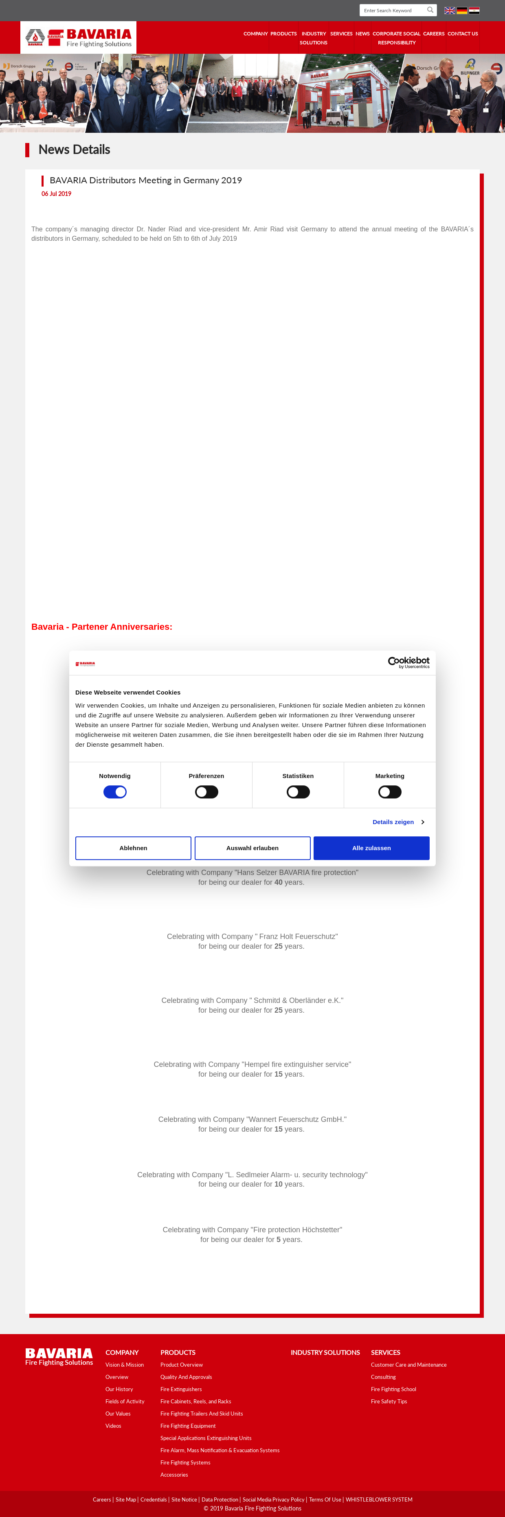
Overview (116, 1377)
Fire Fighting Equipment (188, 1425)
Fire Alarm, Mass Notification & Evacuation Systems (220, 1450)
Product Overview (181, 1364)
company (256, 34)
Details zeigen (393, 821)
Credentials (154, 1499)
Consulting (383, 1377)
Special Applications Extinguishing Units (206, 1438)
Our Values (118, 1413)
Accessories (174, 1474)
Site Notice (184, 1499)
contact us (463, 34)
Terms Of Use (326, 1499)
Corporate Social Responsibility (396, 38)
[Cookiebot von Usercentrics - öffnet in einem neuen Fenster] (394, 663)
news (363, 34)
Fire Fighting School (393, 1389)
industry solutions (313, 38)
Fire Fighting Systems (185, 1462)
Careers (434, 34)
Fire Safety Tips (389, 1401)
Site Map (126, 1499)
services (341, 34)
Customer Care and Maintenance (409, 1364)
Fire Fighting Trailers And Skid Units (201, 1413)
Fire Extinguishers (181, 1389)
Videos (113, 1425)
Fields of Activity (125, 1401)
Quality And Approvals (186, 1377)
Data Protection (220, 1499)
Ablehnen (133, 847)
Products (283, 34)
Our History (119, 1389)
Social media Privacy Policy (274, 1499)
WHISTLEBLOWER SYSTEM (379, 1499)
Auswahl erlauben (252, 847)
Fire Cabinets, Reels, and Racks (195, 1401)
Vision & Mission (124, 1364)
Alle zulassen (371, 847)
